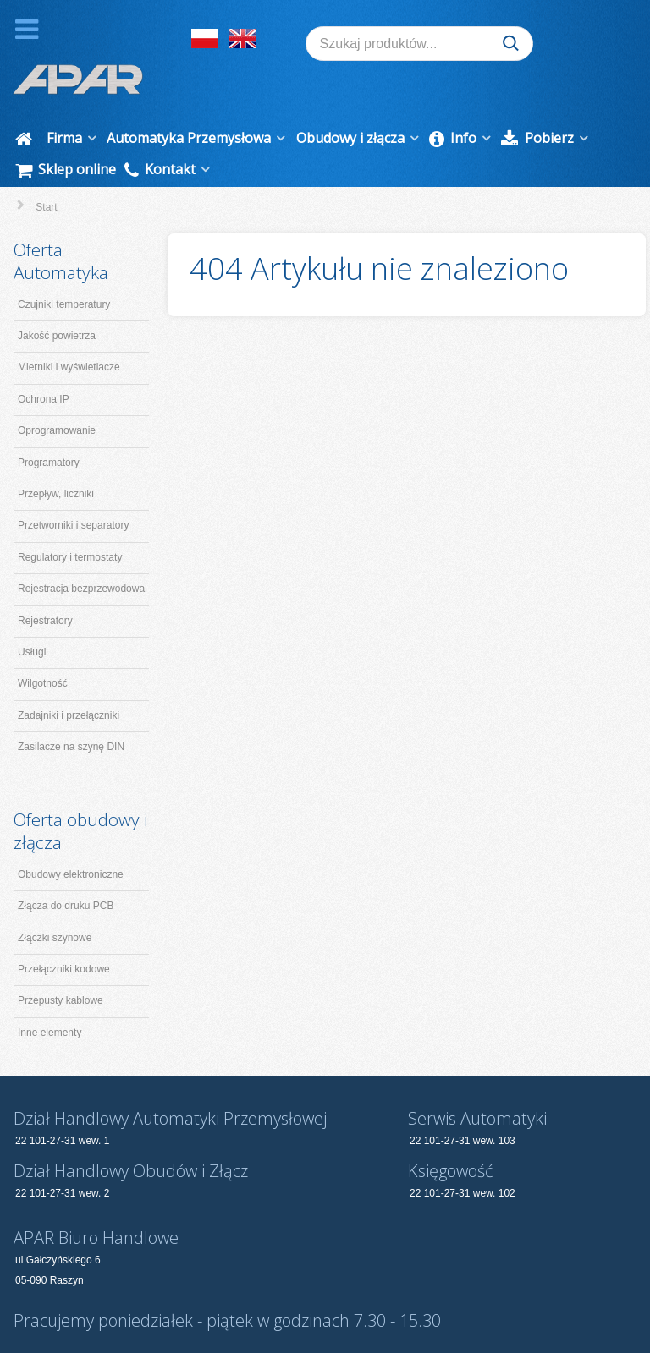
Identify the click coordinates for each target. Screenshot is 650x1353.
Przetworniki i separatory (73, 491)
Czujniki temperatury (64, 270)
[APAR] (78, 42)
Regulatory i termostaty (70, 523)
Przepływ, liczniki (56, 460)
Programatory (49, 428)
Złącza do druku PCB (65, 872)
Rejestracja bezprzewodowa (81, 555)
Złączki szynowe (54, 903)
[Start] (26, 104)
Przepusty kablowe (60, 966)
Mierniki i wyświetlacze (69, 333)
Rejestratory (45, 586)
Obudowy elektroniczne (71, 840)
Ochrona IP (43, 364)
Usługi (32, 618)
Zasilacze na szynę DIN (71, 713)
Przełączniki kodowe (64, 935)
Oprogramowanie (57, 397)
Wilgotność (43, 649)
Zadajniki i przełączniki (68, 681)
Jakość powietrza (57, 302)
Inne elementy (49, 998)
